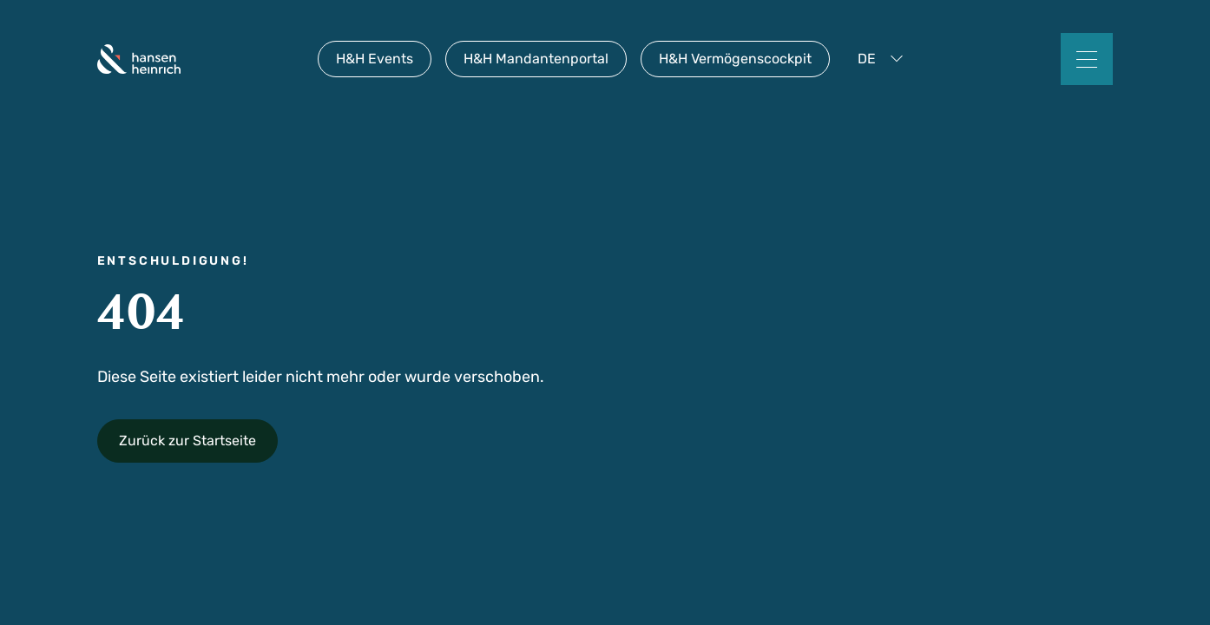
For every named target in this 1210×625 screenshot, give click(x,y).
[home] (139, 59)
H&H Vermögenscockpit (735, 58)
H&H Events (374, 58)
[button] (884, 59)
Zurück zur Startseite (187, 440)
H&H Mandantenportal (536, 58)
